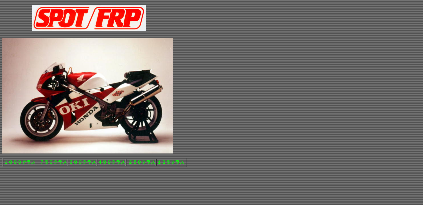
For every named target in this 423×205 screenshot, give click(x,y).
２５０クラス (141, 162)
